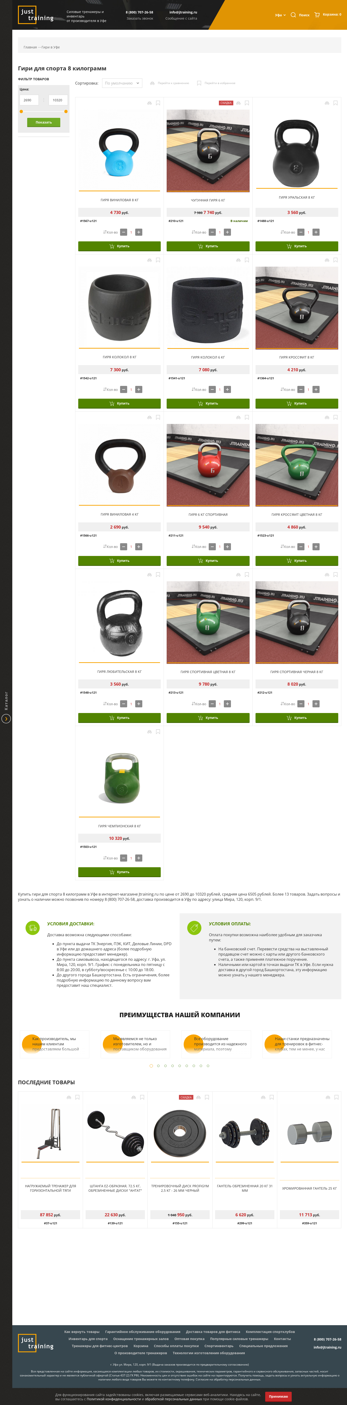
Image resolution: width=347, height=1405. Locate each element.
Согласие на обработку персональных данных (228, 1379)
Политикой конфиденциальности (114, 1399)
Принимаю (278, 1396)
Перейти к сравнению (173, 83)
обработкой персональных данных (173, 1399)
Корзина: (332, 15)
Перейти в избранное (220, 83)
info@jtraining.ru (183, 12)
